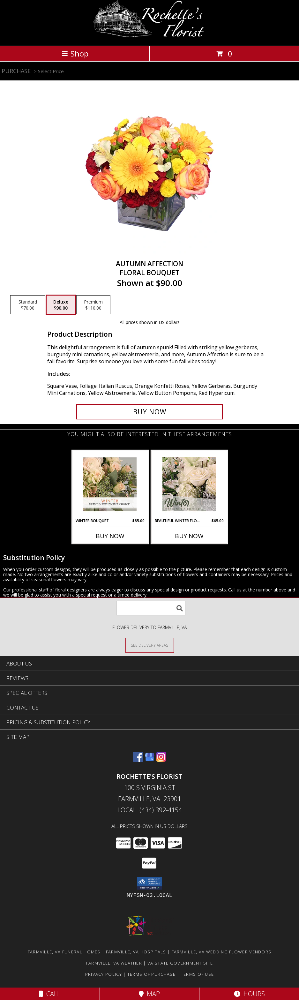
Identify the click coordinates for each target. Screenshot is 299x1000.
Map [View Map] (149, 993)
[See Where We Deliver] (149, 645)
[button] (149, 883)
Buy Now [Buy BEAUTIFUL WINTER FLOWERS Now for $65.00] (189, 536)
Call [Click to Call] (49, 993)
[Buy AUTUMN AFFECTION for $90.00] (149, 411)
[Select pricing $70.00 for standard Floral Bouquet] (28, 305)
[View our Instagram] (161, 759)
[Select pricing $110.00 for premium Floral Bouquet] (93, 305)
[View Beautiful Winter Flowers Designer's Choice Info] (189, 484)
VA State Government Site (180, 963)
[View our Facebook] (138, 759)
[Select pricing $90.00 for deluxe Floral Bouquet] (61, 305)
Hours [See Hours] (249, 993)
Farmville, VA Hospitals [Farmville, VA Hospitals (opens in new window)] (136, 952)
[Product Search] (150, 608)
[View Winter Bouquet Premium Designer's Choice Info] (110, 484)
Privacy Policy (103, 974)
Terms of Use (197, 974)
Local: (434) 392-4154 (149, 810)
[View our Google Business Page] (150, 759)
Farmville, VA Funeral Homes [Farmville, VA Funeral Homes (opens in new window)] (64, 952)
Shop (75, 53)
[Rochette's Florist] (149, 36)
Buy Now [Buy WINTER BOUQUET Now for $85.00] (110, 536)
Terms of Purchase (151, 974)
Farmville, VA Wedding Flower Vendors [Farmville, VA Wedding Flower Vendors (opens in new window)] (222, 952)
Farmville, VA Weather (114, 963)
